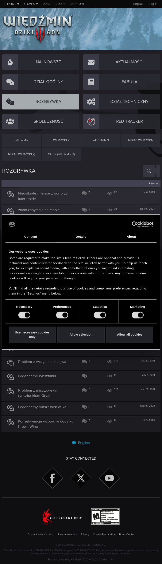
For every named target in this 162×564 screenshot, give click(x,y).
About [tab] (131, 236)
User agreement (67, 534)
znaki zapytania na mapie (40, 210)
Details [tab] (81, 236)
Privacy (85, 534)
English (81, 442)
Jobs (46, 4)
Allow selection (80, 334)
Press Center (126, 534)
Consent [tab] (30, 236)
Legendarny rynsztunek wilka (43, 407)
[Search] (149, 171)
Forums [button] (10, 4)
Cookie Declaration (104, 534)
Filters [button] (151, 183)
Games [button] (29, 4)
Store (60, 4)
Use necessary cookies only (32, 335)
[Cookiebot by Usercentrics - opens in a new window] (134, 224)
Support (77, 4)
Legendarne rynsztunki (38, 376)
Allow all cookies (130, 334)
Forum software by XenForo (81, 559)
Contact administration (41, 534)
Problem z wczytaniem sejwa (43, 361)
